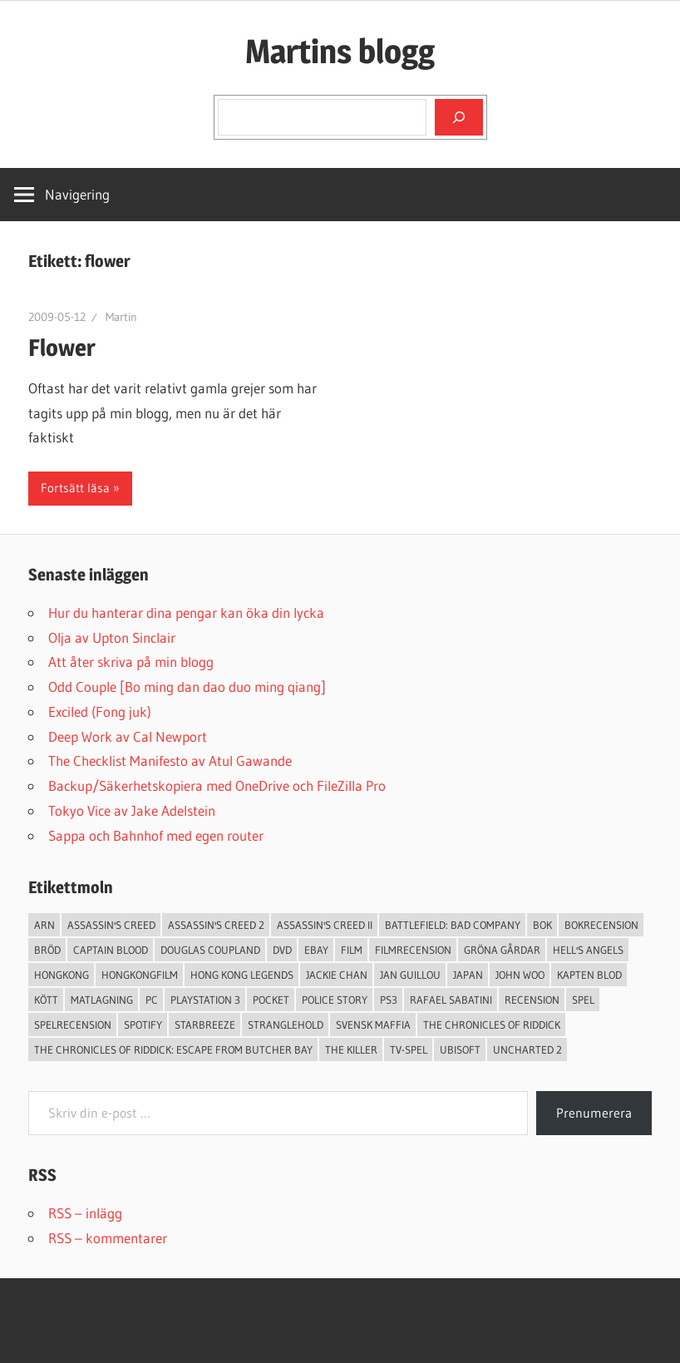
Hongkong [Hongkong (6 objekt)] (61, 974)
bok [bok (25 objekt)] (542, 924)
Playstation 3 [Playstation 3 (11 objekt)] (205, 999)
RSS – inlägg (85, 1213)
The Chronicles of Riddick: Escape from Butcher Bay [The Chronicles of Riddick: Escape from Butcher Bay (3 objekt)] (173, 1049)
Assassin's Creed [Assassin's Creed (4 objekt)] (111, 924)
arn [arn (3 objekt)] (44, 924)
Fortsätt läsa (75, 488)
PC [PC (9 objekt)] (151, 999)
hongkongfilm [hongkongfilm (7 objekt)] (139, 974)
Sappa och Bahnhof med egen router (156, 835)
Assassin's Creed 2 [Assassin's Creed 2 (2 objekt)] (216, 924)
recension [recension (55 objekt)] (532, 999)
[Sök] (459, 117)
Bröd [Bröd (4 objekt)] (47, 949)
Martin (121, 316)
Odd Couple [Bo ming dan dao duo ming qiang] (187, 686)
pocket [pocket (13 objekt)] (271, 999)
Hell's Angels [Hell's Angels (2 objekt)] (588, 949)
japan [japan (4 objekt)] (468, 974)
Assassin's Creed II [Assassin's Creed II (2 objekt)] (324, 924)
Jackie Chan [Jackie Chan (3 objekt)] (336, 974)
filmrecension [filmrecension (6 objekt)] (413, 949)
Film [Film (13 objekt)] (351, 949)
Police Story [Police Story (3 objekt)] (334, 999)
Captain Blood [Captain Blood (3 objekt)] (110, 949)
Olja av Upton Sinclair (111, 637)
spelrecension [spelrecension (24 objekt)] (72, 1024)
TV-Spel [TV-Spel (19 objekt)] (408, 1049)
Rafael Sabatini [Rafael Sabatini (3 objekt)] (451, 999)
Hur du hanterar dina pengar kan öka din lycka (186, 612)
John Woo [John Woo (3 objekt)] (519, 974)
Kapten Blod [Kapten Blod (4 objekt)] (589, 974)
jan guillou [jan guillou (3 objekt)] (410, 974)
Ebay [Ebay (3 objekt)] (316, 949)
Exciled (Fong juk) (99, 711)
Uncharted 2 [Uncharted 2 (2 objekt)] (527, 1049)
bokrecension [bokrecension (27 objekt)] (601, 924)
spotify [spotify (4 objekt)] (143, 1024)
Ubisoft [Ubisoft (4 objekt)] (460, 1049)
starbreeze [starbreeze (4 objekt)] (205, 1024)
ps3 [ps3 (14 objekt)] (388, 999)
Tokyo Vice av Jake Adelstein (131, 810)
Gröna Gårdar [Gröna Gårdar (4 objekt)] (502, 949)
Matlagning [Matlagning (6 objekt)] (102, 999)
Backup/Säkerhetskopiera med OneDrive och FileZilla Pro (217, 785)
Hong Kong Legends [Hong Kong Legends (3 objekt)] (241, 974)
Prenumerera (594, 1112)
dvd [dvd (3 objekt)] (282, 949)
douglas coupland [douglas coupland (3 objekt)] (210, 949)
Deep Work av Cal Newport (127, 736)
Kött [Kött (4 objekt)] (46, 999)
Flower (62, 347)
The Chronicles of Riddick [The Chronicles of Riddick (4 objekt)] (491, 1024)
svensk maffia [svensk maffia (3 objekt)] (373, 1024)
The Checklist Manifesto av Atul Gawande (170, 760)
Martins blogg (340, 51)
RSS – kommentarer (107, 1238)
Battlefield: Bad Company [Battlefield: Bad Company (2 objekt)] (452, 924)
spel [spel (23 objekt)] (583, 999)
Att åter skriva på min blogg (131, 661)
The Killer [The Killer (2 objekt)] (351, 1049)
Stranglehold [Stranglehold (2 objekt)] (285, 1024)
